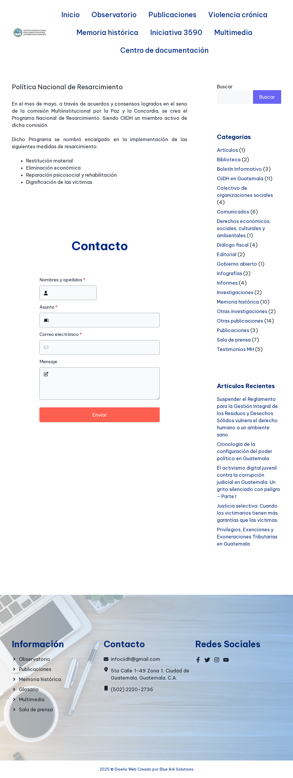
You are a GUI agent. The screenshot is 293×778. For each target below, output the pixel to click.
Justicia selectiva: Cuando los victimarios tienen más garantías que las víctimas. (247, 513)
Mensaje (48, 361)
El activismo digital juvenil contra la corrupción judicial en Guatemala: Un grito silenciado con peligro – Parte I (248, 482)
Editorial (226, 254)
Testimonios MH (235, 349)
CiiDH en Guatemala (240, 178)
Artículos (227, 150)
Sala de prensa (234, 340)
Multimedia (233, 32)
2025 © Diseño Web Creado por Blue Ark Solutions (146, 769)
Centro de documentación (164, 50)
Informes (227, 283)
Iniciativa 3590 (176, 32)
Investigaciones (235, 292)
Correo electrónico (60, 334)
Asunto (48, 307)
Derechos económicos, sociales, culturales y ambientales (243, 228)
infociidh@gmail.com (135, 659)
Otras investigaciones (242, 311)
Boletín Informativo (239, 169)
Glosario (29, 689)
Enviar (99, 415)
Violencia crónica (238, 14)
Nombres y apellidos (62, 280)
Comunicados (233, 212)
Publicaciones (172, 14)
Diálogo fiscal (233, 245)
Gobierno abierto (237, 264)
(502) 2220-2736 (132, 689)
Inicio (70, 14)
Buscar (225, 87)
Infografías (229, 273)
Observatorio (114, 14)
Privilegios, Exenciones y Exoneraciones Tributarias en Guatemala (247, 537)
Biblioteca (229, 159)
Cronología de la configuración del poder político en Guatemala (244, 451)
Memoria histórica (107, 32)
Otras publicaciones (240, 321)
